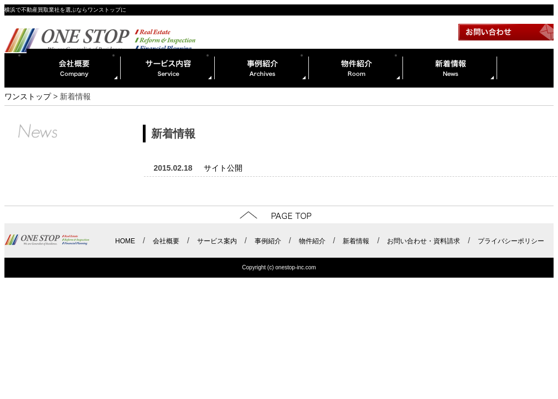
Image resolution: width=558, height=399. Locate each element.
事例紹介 (262, 68)
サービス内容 (168, 68)
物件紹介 (356, 68)
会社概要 (74, 68)
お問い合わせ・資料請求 (423, 241)
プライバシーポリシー (511, 241)
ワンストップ (27, 96)
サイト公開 (223, 167)
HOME (125, 241)
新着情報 (450, 68)
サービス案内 (217, 241)
